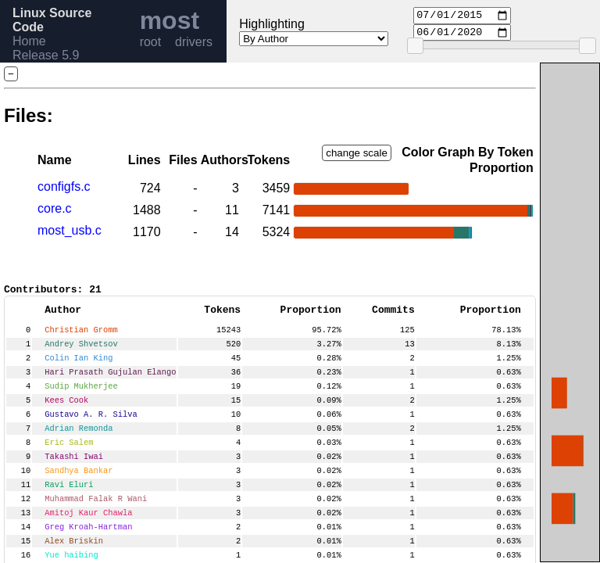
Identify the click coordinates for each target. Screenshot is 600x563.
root (151, 41)
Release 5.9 (45, 55)
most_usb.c (70, 230)
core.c (55, 208)
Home (29, 41)
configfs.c (64, 186)
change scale (357, 153)
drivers (193, 41)
